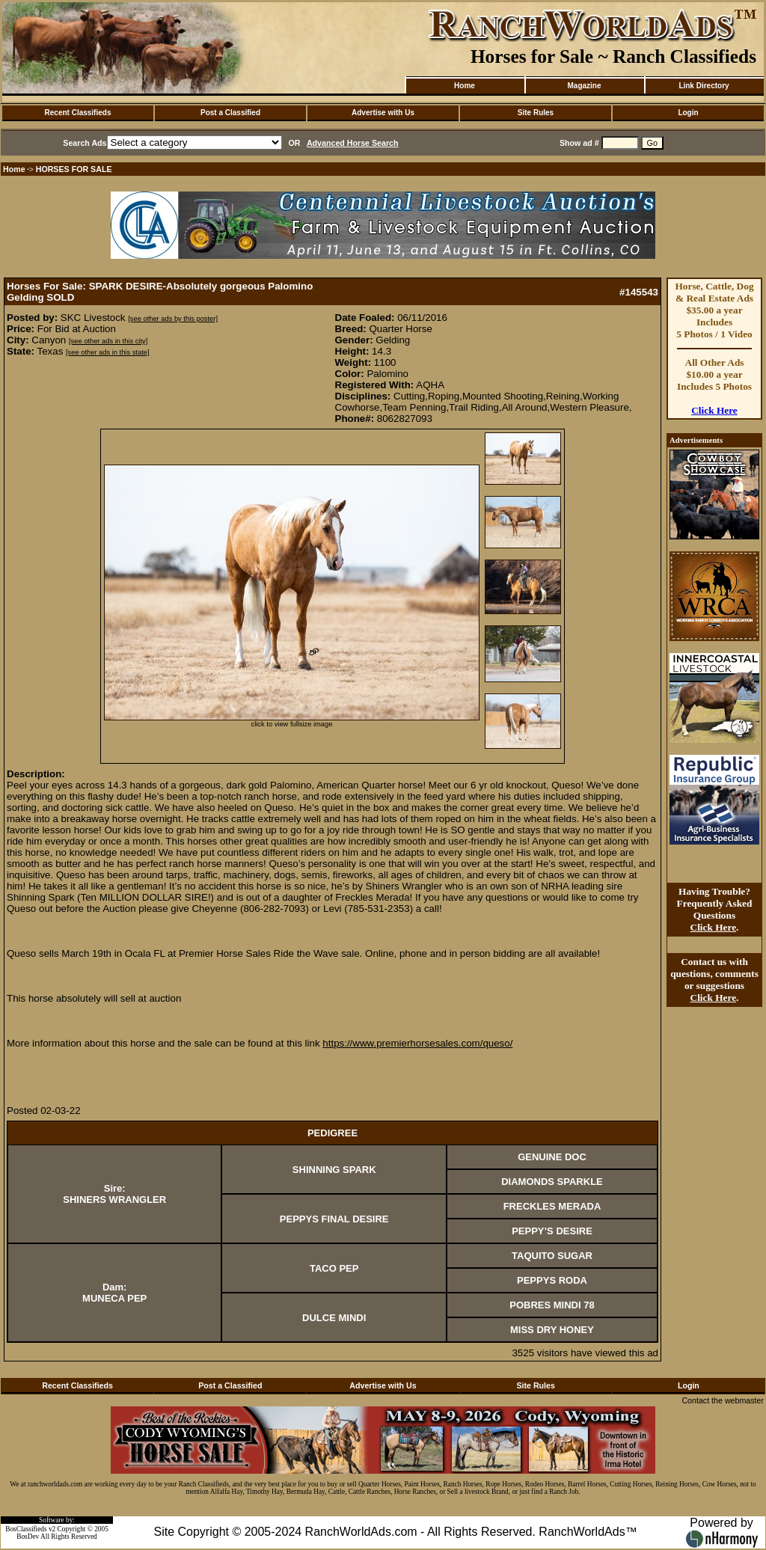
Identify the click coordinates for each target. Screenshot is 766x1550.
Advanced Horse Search (353, 142)
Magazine (584, 86)
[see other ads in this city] (108, 341)
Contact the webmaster (722, 1400)
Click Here (714, 410)
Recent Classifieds (78, 112)
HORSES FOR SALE (74, 169)
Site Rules (536, 112)
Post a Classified (230, 112)
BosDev (27, 1536)
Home (464, 86)
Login (688, 112)
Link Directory (703, 86)
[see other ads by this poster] (173, 318)
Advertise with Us (383, 112)
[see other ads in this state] (107, 352)
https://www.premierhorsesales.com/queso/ (417, 1043)
